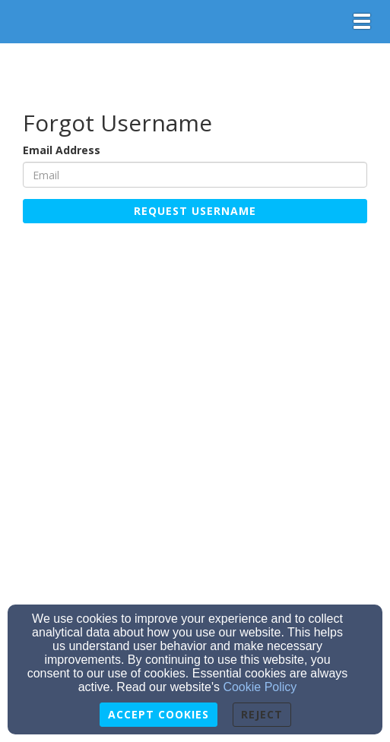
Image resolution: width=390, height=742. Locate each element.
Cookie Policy (259, 686)
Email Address (61, 150)
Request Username (195, 211)
